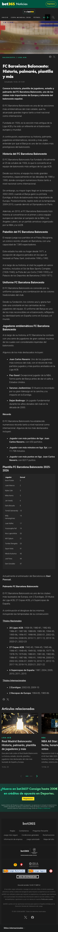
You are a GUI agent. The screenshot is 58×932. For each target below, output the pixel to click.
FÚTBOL (37, 17)
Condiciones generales (30, 835)
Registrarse (51, 4)
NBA (44, 738)
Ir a (29, 11)
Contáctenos (24, 831)
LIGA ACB (22, 57)
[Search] (53, 17)
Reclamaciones (48, 835)
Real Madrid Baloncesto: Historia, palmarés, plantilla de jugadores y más (19, 745)
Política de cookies (47, 899)
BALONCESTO (9, 57)
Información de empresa (13, 839)
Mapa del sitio (49, 839)
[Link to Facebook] (50, 58)
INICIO (5, 17)
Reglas (12, 831)
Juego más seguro (11, 835)
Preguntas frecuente (40, 831)
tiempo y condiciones (44, 808)
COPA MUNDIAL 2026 (21, 17)
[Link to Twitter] (54, 58)
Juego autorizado (33, 839)
